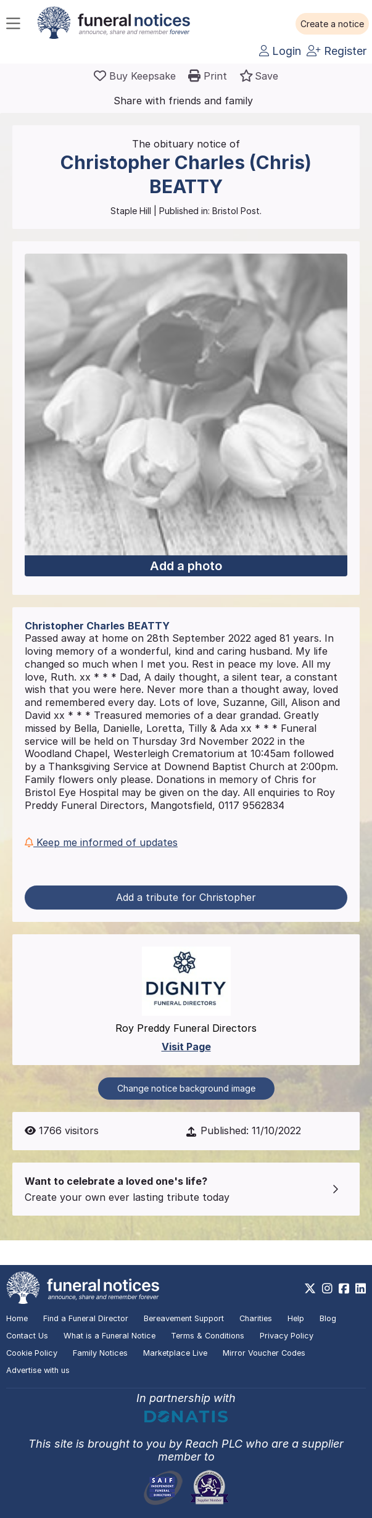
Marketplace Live (175, 1353)
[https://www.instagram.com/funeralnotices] (327, 1288)
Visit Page (186, 1046)
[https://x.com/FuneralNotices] (310, 1288)
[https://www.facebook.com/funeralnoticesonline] (344, 1288)
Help (295, 1318)
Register (336, 50)
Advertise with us (38, 1370)
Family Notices (100, 1353)
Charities (255, 1318)
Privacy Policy (286, 1335)
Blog (328, 1318)
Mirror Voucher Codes (264, 1353)
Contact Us (27, 1335)
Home (17, 1318)
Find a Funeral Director (85, 1318)
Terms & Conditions (207, 1335)
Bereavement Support (184, 1318)
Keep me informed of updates (101, 842)
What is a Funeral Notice (109, 1335)
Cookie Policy (31, 1353)
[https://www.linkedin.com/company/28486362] (360, 1288)
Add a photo (186, 565)
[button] (332, 24)
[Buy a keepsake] (135, 76)
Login (280, 50)
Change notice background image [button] (186, 1088)
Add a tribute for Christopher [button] (186, 897)
